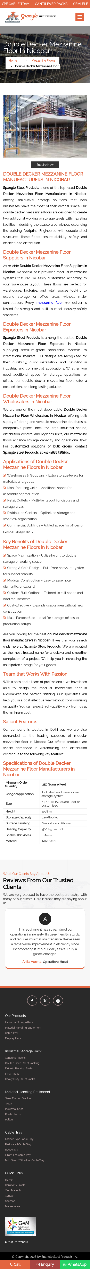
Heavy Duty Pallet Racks (20, 1079)
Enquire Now (45, 164)
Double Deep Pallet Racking (22, 1063)
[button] (45, 131)
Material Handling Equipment (23, 1027)
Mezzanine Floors (43, 60)
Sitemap (10, 1201)
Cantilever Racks (53, 4)
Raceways (11, 1149)
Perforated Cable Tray (18, 1144)
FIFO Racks (12, 1073)
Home (13, 60)
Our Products (13, 1190)
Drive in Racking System (20, 1068)
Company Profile (15, 1185)
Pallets (9, 1119)
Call (15, 1264)
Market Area (12, 1206)
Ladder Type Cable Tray (19, 1139)
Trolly (8, 1103)
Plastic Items (13, 1114)
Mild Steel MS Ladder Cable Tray (24, 1160)
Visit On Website (16, 1241)
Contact (9, 1195)
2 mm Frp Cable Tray (18, 1154)
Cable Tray (11, 1033)
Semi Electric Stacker (18, 1098)
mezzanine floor (49, 303)
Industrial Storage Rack (19, 1022)
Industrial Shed (14, 1108)
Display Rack (13, 1038)
